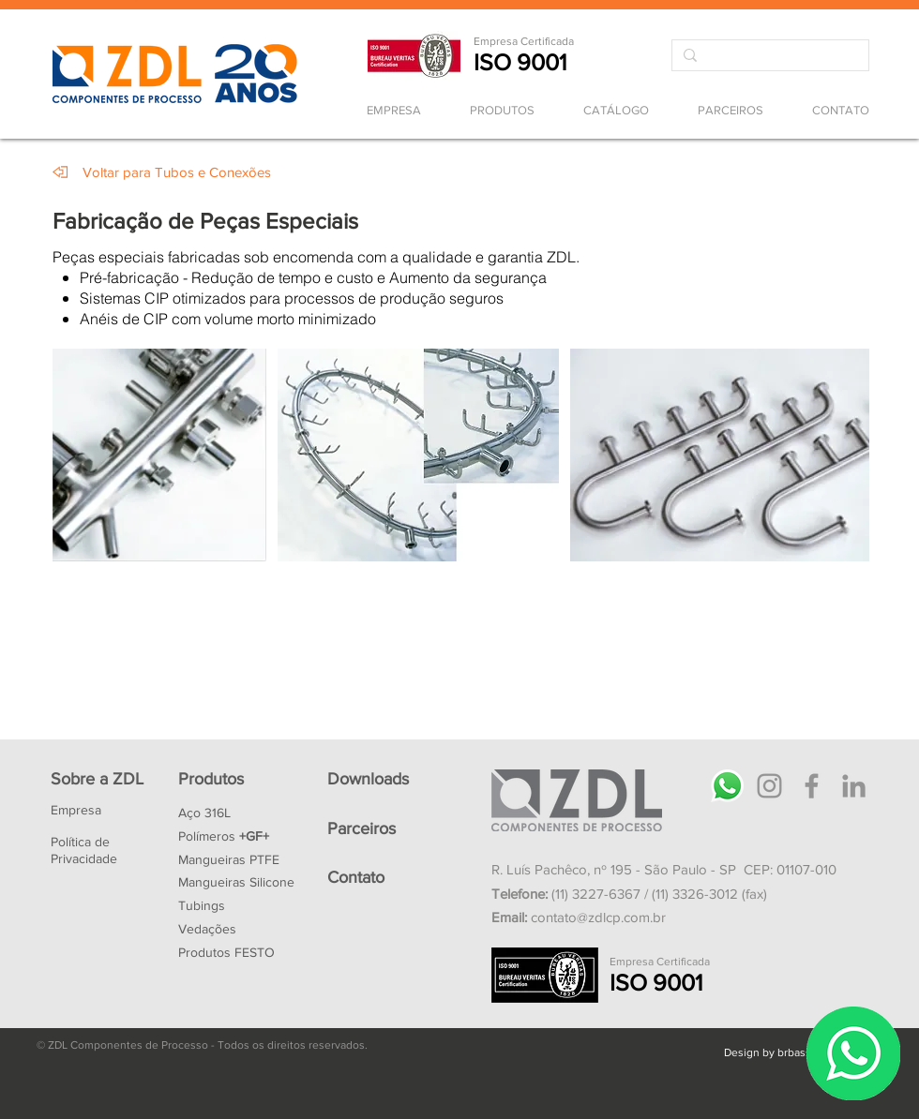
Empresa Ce (504, 41)
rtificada (554, 41)
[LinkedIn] (853, 785)
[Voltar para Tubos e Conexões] (177, 172)
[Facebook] (811, 785)
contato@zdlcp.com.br (598, 917)
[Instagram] (769, 785)
